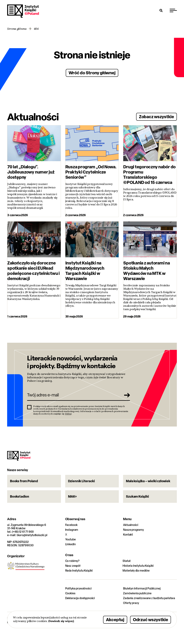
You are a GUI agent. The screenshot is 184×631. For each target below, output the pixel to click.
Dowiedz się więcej (61, 621)
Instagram (71, 529)
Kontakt (128, 534)
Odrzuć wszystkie (150, 620)
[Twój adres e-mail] (73, 395)
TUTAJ (68, 413)
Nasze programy (133, 529)
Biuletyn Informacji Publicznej (141, 588)
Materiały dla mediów (136, 570)
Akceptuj (115, 620)
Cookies (70, 593)
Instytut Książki (23, 11)
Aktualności (130, 525)
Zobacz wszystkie (156, 116)
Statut (127, 561)
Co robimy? (72, 561)
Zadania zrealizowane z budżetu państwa (149, 598)
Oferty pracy (131, 603)
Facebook (71, 525)
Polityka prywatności (78, 588)
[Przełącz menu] (173, 10)
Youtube (70, 539)
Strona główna (17, 29)
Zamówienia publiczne (137, 593)
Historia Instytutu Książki (138, 565)
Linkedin (70, 544)
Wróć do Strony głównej (92, 73)
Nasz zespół (72, 565)
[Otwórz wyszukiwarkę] (161, 10)
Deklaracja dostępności (80, 598)
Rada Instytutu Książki (79, 570)
